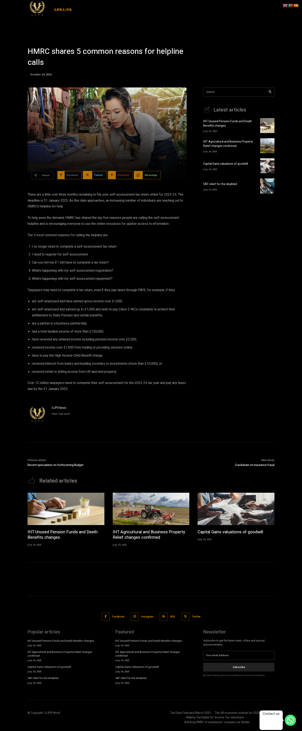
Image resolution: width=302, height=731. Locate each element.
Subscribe (239, 667)
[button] (243, 6)
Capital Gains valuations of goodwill (225, 164)
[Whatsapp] (290, 720)
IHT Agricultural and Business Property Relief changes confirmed (228, 143)
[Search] (270, 92)
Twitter (196, 616)
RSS (172, 616)
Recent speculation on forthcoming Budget (55, 465)
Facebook (118, 616)
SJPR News (59, 408)
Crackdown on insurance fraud (254, 465)
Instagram (147, 616)
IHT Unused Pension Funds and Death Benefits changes (63, 534)
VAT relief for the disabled (220, 184)
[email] (238, 655)
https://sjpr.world (60, 414)
